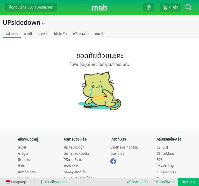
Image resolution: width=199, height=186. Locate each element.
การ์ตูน (23, 153)
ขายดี (28, 33)
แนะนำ (99, 33)
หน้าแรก (12, 33)
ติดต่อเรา (117, 153)
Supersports (166, 172)
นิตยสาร (24, 159)
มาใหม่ (43, 33)
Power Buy (165, 166)
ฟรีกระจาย (81, 33)
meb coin (71, 166)
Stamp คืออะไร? (75, 172)
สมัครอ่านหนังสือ (76, 153)
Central (162, 147)
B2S (159, 159)
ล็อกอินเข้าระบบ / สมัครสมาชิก (31, 7)
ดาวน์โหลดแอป (53, 182)
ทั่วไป (21, 166)
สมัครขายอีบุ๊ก (74, 147)
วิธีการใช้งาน (73, 159)
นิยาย (22, 147)
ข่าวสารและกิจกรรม (124, 147)
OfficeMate (165, 153)
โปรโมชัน (60, 33)
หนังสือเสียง (27, 172)
